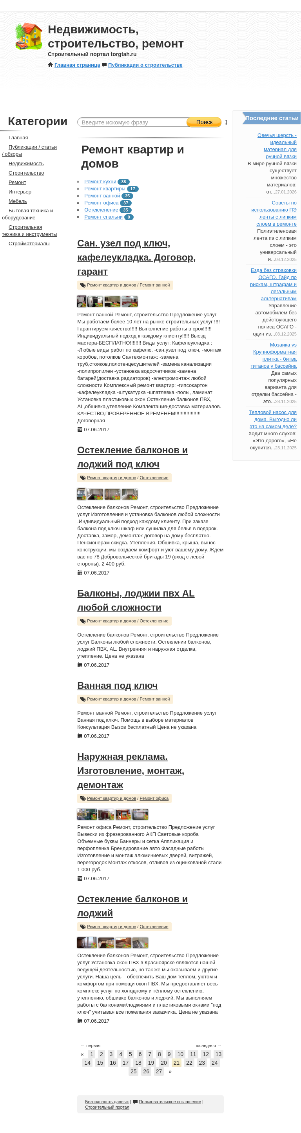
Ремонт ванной (102, 196)
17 (126, 1063)
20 (164, 1063)
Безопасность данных (107, 1101)
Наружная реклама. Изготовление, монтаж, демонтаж (130, 770)
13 (219, 1054)
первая (90, 1045)
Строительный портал (107, 1107)
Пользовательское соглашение (166, 1101)
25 (134, 1071)
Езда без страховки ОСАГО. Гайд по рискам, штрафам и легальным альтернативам (273, 284)
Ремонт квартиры (104, 189)
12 (206, 1054)
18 (138, 1063)
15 (100, 1063)
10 (180, 1054)
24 (215, 1063)
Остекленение (101, 210)
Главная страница (74, 65)
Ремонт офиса (101, 203)
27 (159, 1071)
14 (87, 1063)
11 (193, 1054)
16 (113, 1063)
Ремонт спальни (103, 217)
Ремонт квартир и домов (111, 285)
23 (202, 1063)
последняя (207, 1045)
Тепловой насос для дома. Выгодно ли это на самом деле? (273, 419)
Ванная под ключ (117, 685)
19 (151, 1063)
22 (189, 1063)
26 (146, 1071)
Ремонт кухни (100, 181)
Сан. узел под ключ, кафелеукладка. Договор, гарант (136, 257)
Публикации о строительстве (142, 65)
